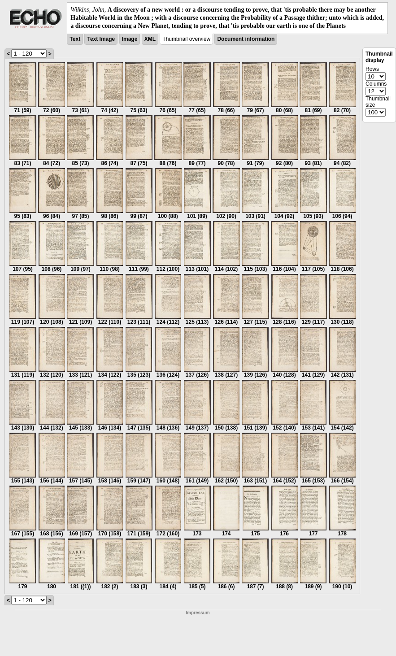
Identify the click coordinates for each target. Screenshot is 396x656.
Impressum (197, 612)
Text (75, 39)
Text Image (101, 39)
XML (150, 39)
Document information (245, 39)
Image (130, 39)
